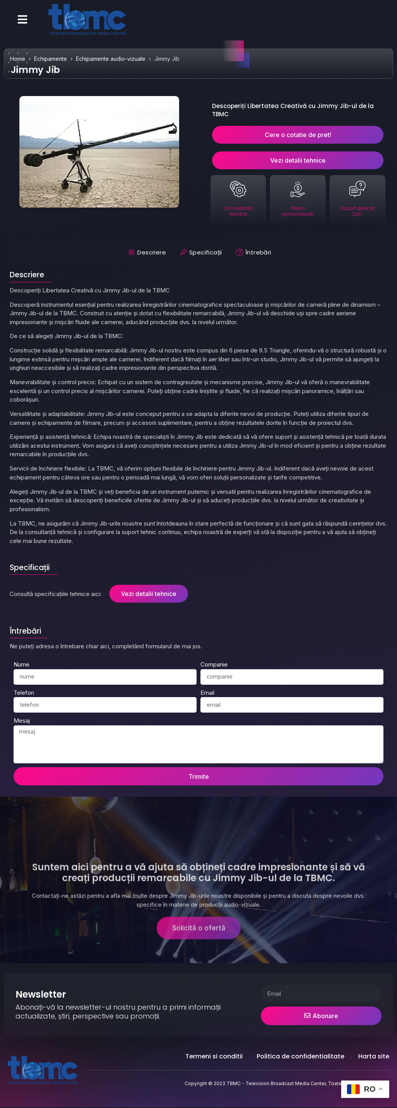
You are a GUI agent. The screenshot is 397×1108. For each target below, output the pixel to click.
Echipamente (50, 58)
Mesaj (22, 720)
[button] (22, 19)
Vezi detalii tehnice (148, 594)
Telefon (24, 692)
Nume (21, 664)
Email (207, 692)
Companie (214, 664)
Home (17, 58)
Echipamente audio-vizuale (110, 58)
